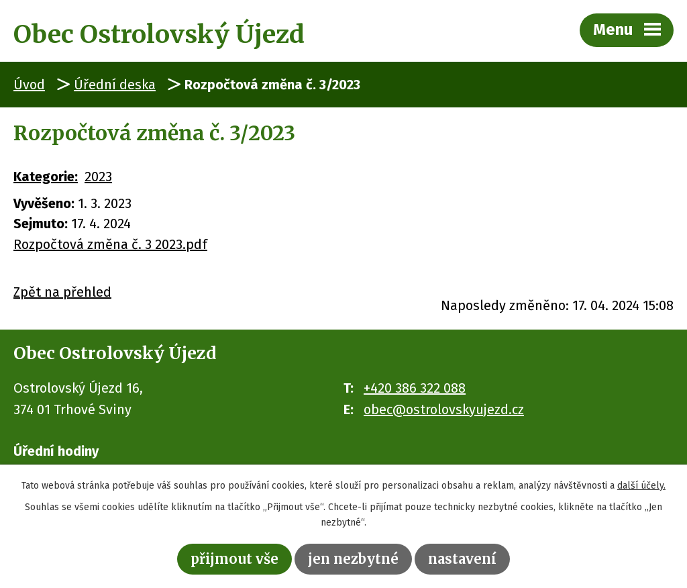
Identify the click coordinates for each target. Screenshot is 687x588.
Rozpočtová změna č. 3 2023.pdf (110, 244)
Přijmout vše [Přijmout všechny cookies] (234, 558)
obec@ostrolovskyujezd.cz (444, 409)
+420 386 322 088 (415, 388)
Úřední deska (115, 85)
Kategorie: (45, 176)
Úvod (29, 85)
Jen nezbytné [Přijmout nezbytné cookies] (353, 558)
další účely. (641, 485)
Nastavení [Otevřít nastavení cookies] (462, 558)
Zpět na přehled (62, 292)
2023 (98, 176)
